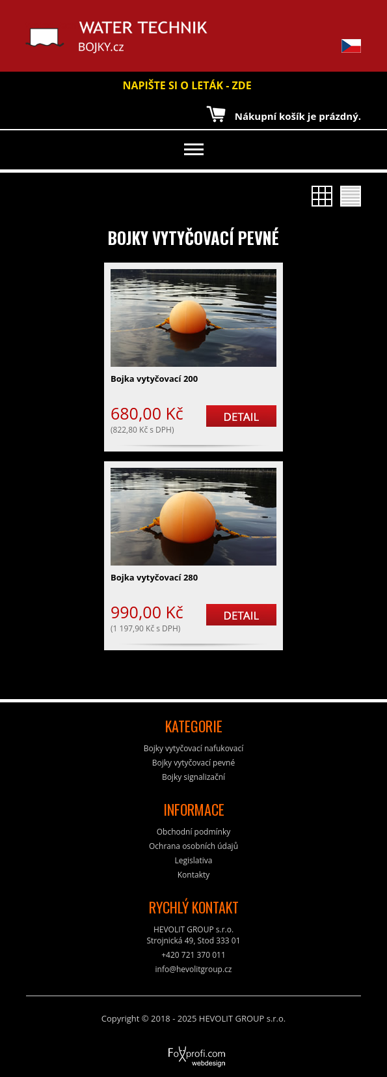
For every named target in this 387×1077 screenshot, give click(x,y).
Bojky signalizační (193, 777)
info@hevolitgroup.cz (193, 969)
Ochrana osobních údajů (193, 846)
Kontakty (193, 874)
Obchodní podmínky (194, 831)
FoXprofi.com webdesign (161, 1052)
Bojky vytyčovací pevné (193, 237)
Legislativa (194, 860)
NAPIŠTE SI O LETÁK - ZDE (186, 85)
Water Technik (58, 37)
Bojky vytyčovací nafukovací (194, 748)
